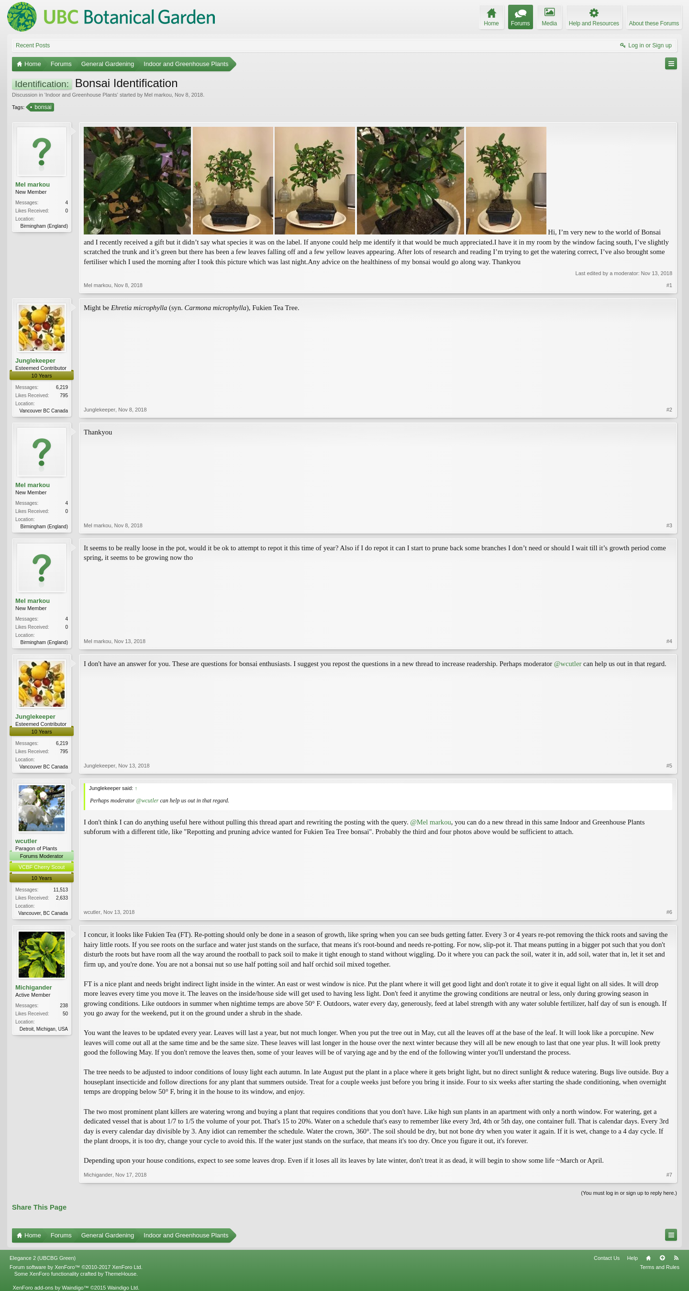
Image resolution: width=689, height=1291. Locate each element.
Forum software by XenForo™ (76, 1267)
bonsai (42, 107)
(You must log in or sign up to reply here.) (629, 1193)
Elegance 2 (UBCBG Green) (43, 1258)
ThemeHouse (120, 1274)
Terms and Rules (659, 1267)
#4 (669, 641)
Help (632, 1258)
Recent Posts (33, 45)
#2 (669, 409)
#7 (669, 1175)
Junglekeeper (35, 360)
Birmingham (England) (44, 226)
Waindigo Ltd (122, 1288)
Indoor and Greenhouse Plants (81, 95)
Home (648, 1258)
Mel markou (157, 95)
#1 (669, 285)
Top (662, 1258)
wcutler (26, 841)
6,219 (62, 387)
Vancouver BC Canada (43, 410)
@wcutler (567, 664)
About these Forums (654, 23)
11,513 (60, 889)
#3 (669, 525)
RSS (676, 1258)
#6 (669, 912)
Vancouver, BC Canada (43, 913)
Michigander (33, 987)
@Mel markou (430, 822)
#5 (669, 765)
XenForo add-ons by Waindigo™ (50, 1288)
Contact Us (607, 1258)
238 (64, 1005)
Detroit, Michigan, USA (44, 1029)
